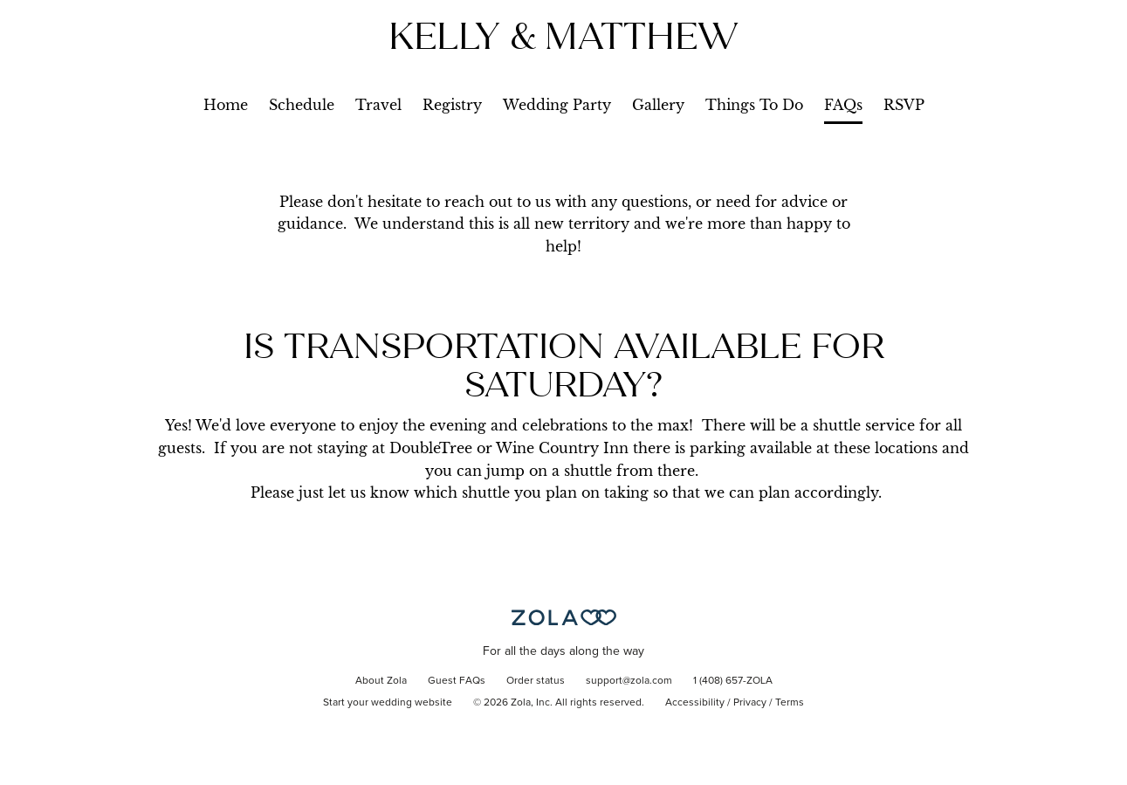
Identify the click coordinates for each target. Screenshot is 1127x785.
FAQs (843, 105)
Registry (452, 105)
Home (225, 105)
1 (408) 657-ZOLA (733, 681)
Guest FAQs (456, 681)
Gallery (658, 105)
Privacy (749, 703)
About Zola (381, 681)
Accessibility (695, 703)
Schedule (301, 105)
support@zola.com (629, 681)
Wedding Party (557, 105)
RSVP (903, 105)
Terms (789, 703)
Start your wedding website (387, 703)
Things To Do (754, 105)
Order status (535, 681)
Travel (378, 105)
